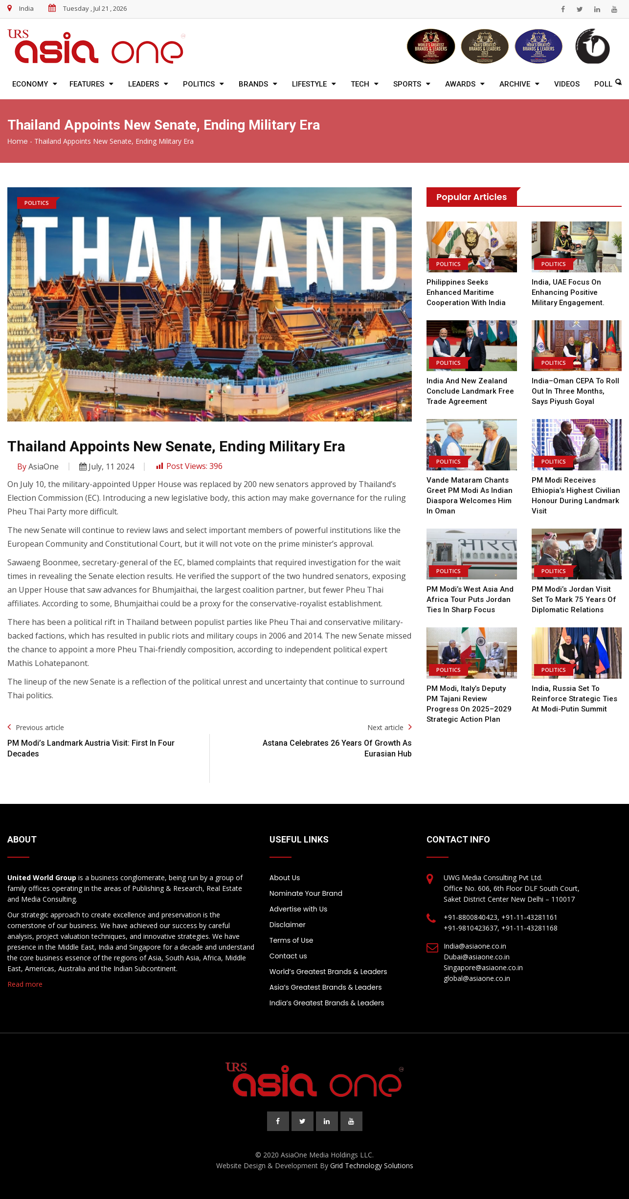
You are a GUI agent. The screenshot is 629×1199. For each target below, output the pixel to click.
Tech (360, 84)
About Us (285, 878)
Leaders (143, 84)
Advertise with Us (298, 909)
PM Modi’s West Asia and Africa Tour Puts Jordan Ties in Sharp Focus (470, 599)
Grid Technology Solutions (371, 1165)
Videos (567, 84)
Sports (407, 84)
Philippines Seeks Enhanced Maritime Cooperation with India (466, 292)
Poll (603, 84)
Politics (199, 84)
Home (17, 141)
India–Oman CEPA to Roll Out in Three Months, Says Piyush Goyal (575, 391)
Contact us (288, 956)
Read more (25, 984)
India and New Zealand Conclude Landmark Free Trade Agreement (470, 391)
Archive (514, 84)
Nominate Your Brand (306, 893)
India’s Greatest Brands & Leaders (327, 1003)
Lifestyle (309, 84)
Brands (253, 84)
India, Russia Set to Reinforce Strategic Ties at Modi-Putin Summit (574, 698)
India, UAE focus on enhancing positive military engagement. (568, 292)
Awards (460, 84)
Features (86, 84)
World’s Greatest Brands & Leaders (328, 972)
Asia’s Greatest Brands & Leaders (326, 987)
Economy (30, 84)
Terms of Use (292, 940)
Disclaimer (288, 925)
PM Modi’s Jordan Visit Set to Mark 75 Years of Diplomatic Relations (574, 599)
